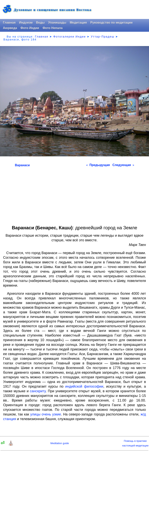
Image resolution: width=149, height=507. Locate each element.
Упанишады (57, 22)
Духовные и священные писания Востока (52, 10)
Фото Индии (30, 28)
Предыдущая (98, 165)
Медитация (78, 22)
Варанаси (22, 165)
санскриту (38, 391)
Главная (9, 22)
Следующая (123, 165)
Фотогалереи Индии (69, 36)
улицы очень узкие (45, 414)
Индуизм (26, 22)
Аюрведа (10, 28)
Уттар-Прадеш (102, 36)
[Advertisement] (74, 195)
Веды (40, 22)
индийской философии (84, 386)
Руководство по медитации (111, 22)
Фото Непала (52, 28)
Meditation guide (59, 443)
